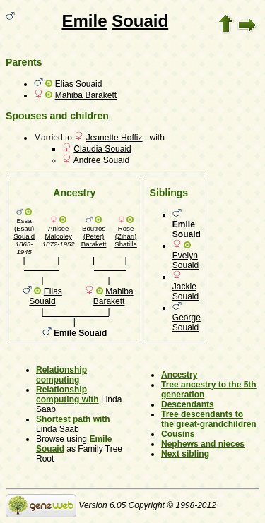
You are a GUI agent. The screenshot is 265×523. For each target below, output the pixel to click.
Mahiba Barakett (86, 95)
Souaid (140, 20)
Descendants (187, 404)
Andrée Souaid (101, 160)
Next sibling (185, 454)
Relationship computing (61, 375)
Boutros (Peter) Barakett (94, 236)
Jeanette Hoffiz (114, 138)
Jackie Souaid (185, 291)
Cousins (177, 434)
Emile (84, 20)
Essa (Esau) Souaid (24, 228)
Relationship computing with (67, 394)
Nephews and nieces (203, 444)
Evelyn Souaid (185, 260)
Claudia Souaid (102, 149)
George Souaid (186, 322)
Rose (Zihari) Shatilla (125, 236)
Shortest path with (73, 419)
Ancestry (179, 375)
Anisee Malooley (58, 232)
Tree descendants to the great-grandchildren (209, 419)
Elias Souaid (78, 84)
